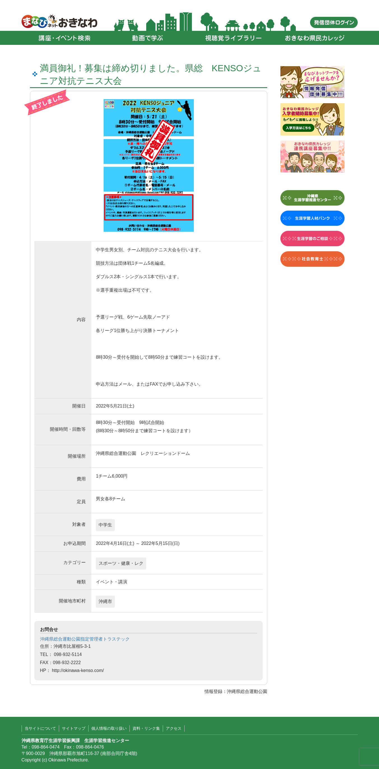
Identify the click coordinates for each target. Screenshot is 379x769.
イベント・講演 (111, 581)
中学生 (105, 524)
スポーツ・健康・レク (121, 563)
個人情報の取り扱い (109, 728)
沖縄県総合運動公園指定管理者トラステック (85, 639)
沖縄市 (105, 601)
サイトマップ (73, 728)
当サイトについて (40, 728)
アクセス (174, 728)
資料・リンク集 (146, 728)
